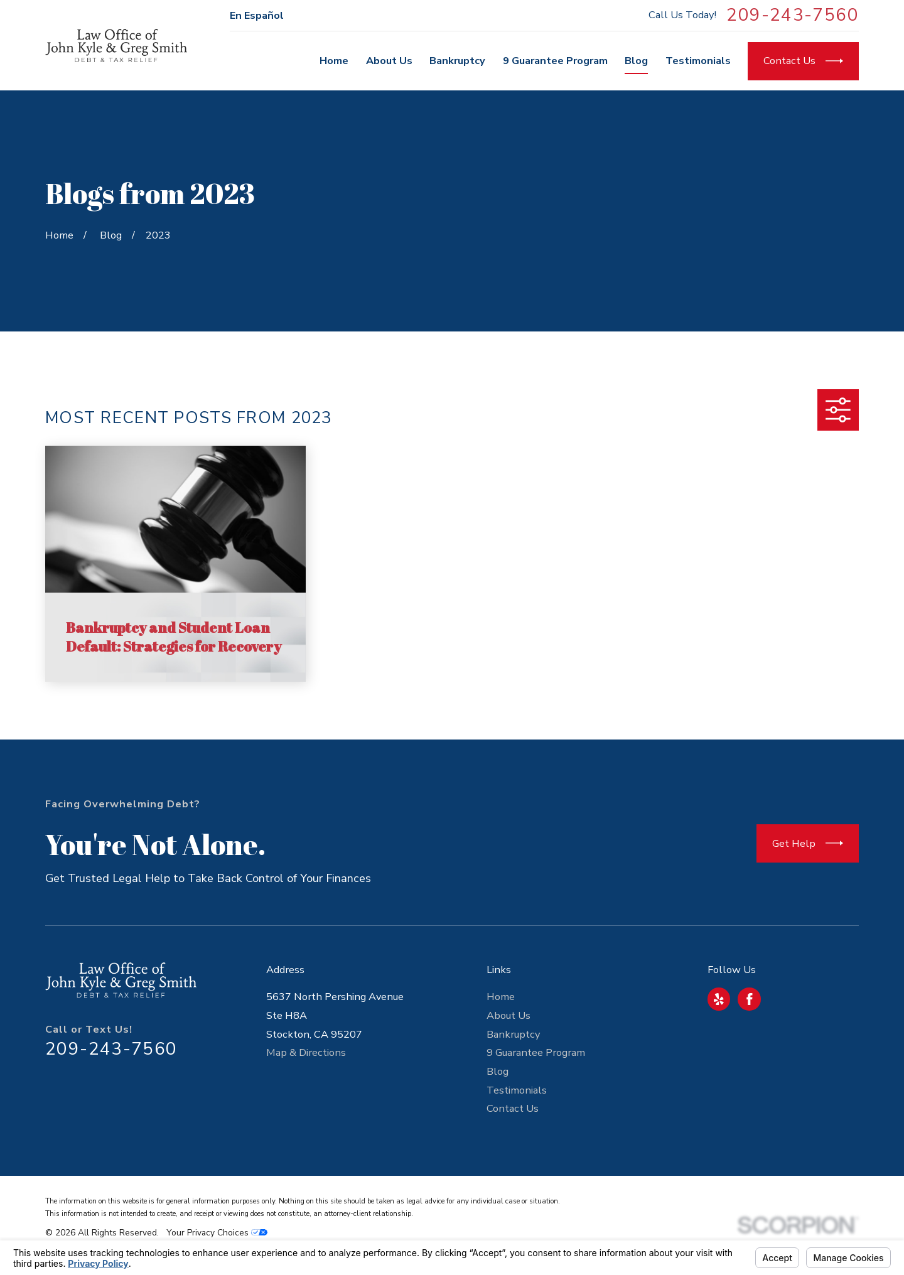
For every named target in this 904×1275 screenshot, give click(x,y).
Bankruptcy (513, 1034)
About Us (508, 1015)
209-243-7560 (792, 15)
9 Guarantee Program (536, 1052)
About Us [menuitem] (389, 60)
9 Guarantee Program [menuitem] (555, 60)
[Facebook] (749, 999)
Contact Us (513, 1108)
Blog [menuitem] (636, 60)
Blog (497, 1071)
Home (501, 996)
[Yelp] (719, 999)
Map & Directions (306, 1052)
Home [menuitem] (334, 60)
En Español (257, 15)
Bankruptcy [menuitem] (457, 60)
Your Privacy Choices (216, 1233)
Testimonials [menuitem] (698, 60)
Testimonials (517, 1090)
